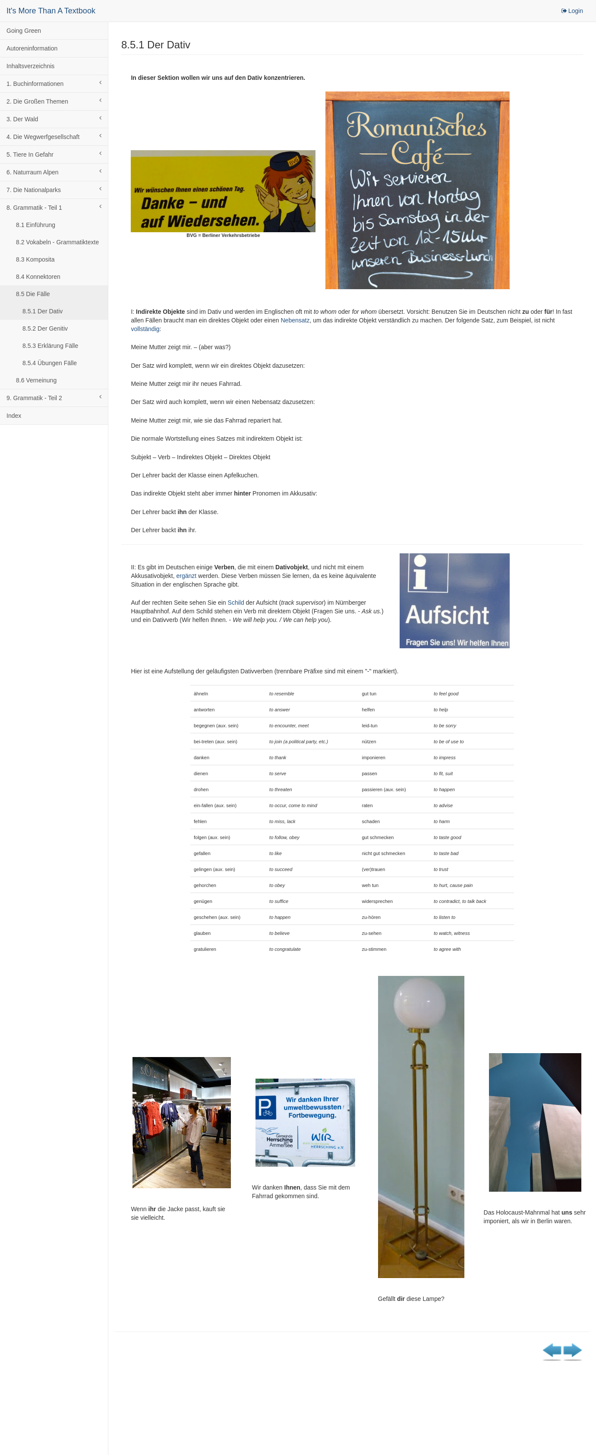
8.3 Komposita (35, 259)
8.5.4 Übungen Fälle (49, 363)
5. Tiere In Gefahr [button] (53, 154)
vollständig (145, 328)
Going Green (23, 30)
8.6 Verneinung (36, 380)
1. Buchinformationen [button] (53, 83)
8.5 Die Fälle (33, 293)
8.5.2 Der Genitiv (45, 328)
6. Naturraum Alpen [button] (53, 172)
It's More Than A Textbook (50, 10)
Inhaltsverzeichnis (30, 66)
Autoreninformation (31, 48)
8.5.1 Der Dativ (42, 311)
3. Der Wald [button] (53, 119)
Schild (236, 602)
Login (572, 10)
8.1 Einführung (35, 224)
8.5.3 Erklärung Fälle (50, 345)
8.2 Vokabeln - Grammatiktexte (57, 242)
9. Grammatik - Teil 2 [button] (53, 397)
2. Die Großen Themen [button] (53, 101)
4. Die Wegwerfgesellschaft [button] (53, 136)
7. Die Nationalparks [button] (53, 189)
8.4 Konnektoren (38, 276)
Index (13, 415)
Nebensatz (295, 320)
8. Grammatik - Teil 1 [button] (53, 207)
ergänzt (186, 575)
